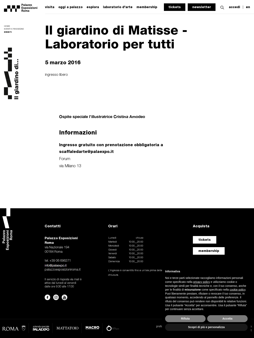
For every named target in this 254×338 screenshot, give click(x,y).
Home (7, 26)
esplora (93, 7)
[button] (222, 7)
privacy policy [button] (201, 281)
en (248, 7)
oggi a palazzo (70, 7)
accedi (234, 7)
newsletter (201, 7)
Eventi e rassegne (14, 29)
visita (49, 7)
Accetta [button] (227, 318)
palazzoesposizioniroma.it (63, 269)
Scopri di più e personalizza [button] (206, 327)
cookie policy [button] (237, 289)
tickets (174, 7)
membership (208, 251)
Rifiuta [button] (185, 318)
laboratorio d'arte (118, 7)
